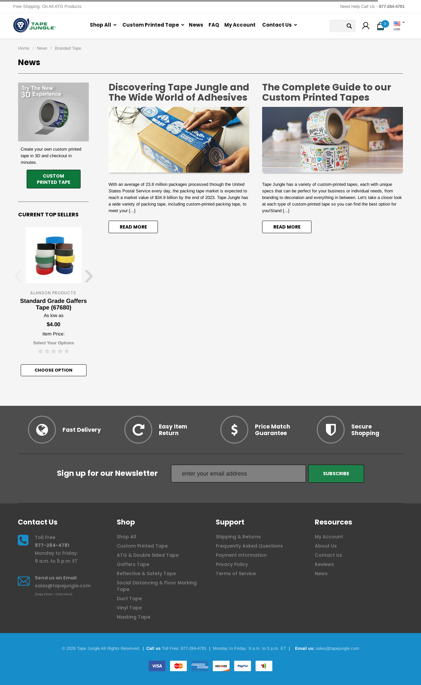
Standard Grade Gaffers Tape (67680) (53, 304)
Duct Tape (129, 598)
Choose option (53, 370)
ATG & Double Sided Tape (148, 555)
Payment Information (241, 555)
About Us (326, 546)
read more (133, 227)
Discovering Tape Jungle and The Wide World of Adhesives (179, 92)
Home (23, 48)
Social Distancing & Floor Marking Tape (157, 586)
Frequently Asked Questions (249, 546)
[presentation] (18, 278)
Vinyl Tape (129, 607)
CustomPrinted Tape (53, 179)
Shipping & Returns (238, 536)
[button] (365, 26)
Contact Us (277, 24)
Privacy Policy (232, 564)
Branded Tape (68, 48)
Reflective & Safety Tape (146, 573)
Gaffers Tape (133, 564)
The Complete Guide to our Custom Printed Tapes (326, 92)
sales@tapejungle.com (62, 585)
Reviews (324, 564)
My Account (240, 24)
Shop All (100, 24)
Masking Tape (133, 617)
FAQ (214, 24)
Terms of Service (236, 573)
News (196, 24)
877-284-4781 (52, 545)
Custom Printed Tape (150, 24)
